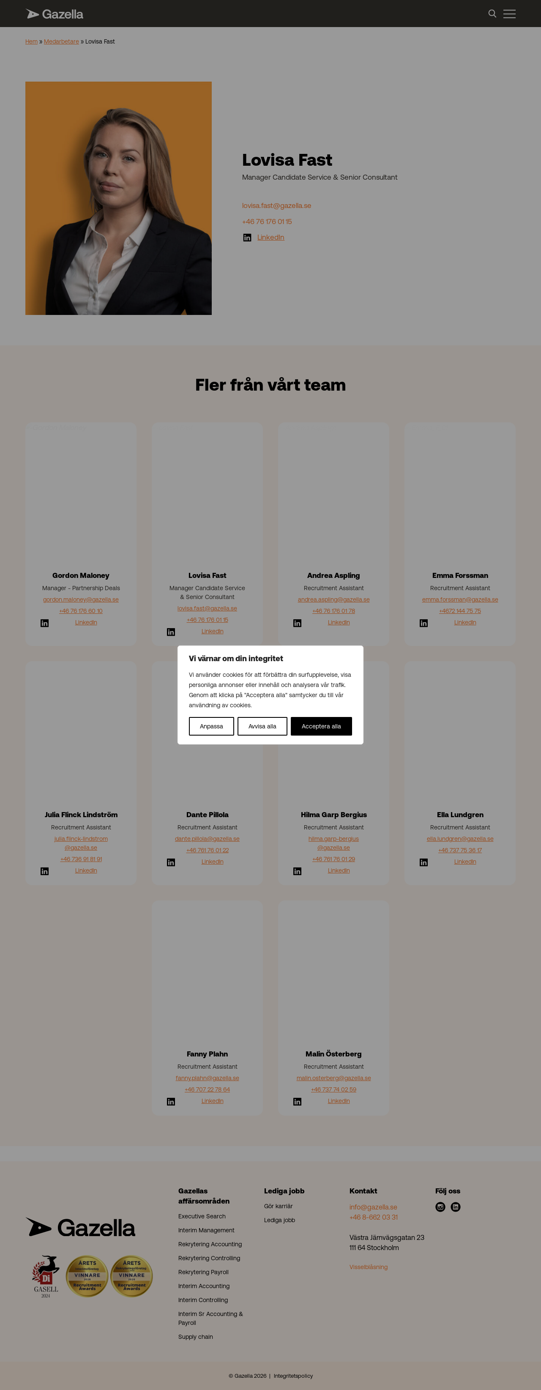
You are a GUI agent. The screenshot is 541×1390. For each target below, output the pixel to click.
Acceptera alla (321, 726)
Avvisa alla (262, 726)
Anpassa (211, 726)
